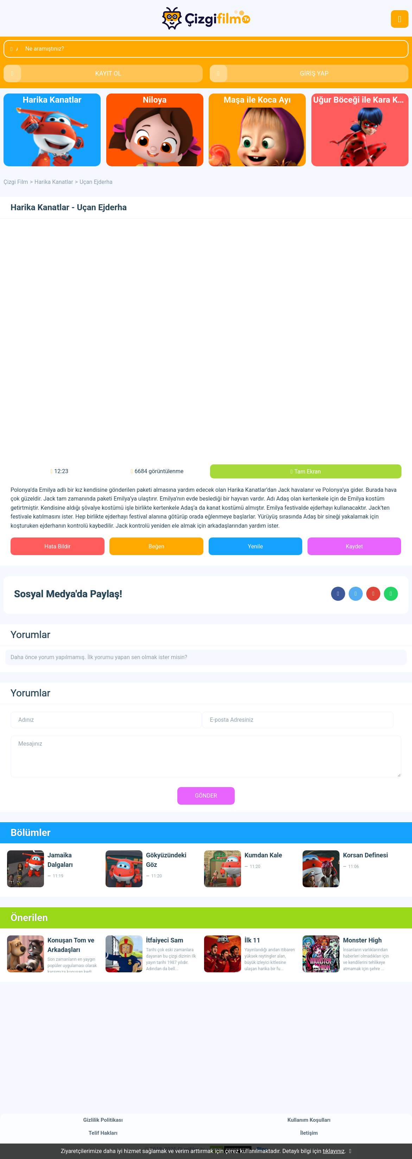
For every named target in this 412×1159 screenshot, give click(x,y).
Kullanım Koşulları (308, 1120)
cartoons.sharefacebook (338, 594)
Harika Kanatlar (53, 182)
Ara (17, 49)
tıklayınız (333, 1151)
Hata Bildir (57, 546)
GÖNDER (206, 795)
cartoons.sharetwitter (356, 594)
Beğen (156, 546)
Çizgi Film (206, 18)
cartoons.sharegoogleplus (373, 594)
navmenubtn (399, 19)
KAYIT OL (108, 73)
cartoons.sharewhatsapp (391, 594)
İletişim (309, 1133)
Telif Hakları (103, 1133)
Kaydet (354, 546)
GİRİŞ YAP (314, 73)
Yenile (255, 546)
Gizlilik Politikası (103, 1120)
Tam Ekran (307, 471)
